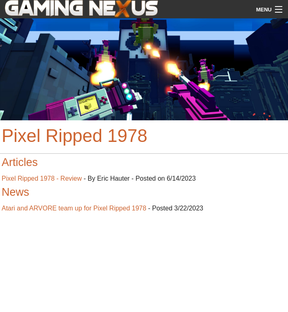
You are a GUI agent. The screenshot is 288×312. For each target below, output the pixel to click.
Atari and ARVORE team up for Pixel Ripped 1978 (74, 208)
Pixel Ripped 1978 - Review (42, 178)
